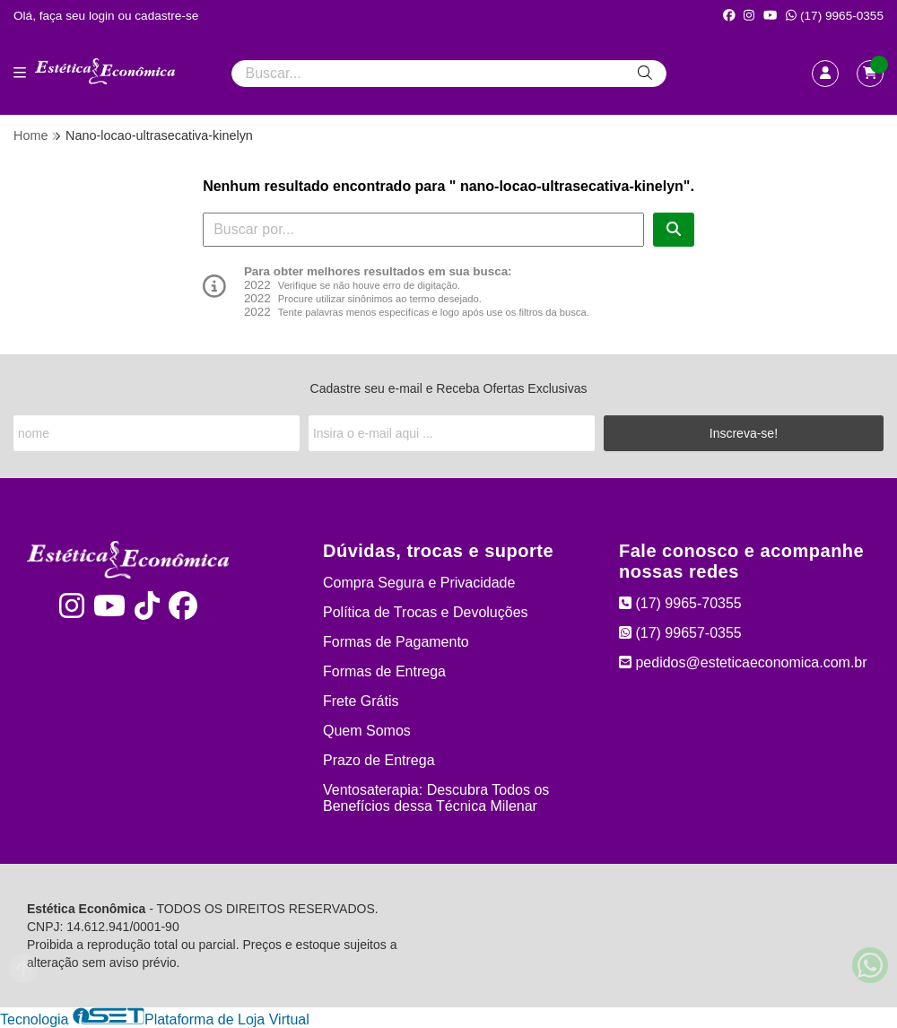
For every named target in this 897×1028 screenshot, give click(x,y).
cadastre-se (166, 15)
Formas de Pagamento (396, 641)
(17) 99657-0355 (680, 632)
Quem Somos (367, 730)
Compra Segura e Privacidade (419, 582)
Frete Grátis (360, 701)
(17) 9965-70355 (680, 603)
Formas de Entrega (384, 671)
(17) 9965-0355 (835, 15)
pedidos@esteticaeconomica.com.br (743, 662)
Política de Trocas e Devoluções (425, 612)
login (103, 15)
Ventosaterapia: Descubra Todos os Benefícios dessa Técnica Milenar (436, 798)
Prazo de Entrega (379, 760)
